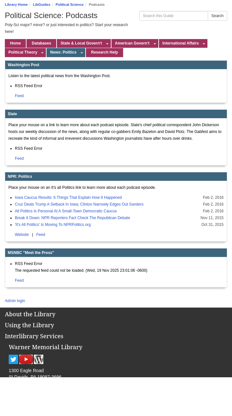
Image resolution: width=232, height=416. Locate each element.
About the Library (30, 314)
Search (217, 16)
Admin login (15, 301)
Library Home (16, 4)
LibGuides (41, 4)
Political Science (70, 4)
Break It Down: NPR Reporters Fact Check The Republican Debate (72, 218)
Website (22, 234)
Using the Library (29, 325)
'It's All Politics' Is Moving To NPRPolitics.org (53, 224)
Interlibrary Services (34, 336)
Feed (19, 96)
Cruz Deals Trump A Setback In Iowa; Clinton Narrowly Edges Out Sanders (79, 204)
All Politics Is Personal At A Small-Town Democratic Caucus (66, 211)
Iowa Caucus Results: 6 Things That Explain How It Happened (68, 197)
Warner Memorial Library (45, 347)
